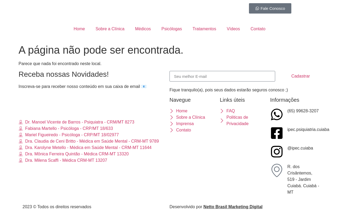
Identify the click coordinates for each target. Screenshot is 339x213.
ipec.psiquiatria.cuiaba (308, 129)
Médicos (143, 29)
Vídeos (233, 29)
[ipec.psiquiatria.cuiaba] (276, 133)
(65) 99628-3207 (303, 111)
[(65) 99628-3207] (276, 114)
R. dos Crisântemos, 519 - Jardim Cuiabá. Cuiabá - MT (303, 179)
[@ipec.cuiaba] (276, 151)
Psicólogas (172, 29)
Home (79, 29)
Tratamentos (204, 29)
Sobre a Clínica (110, 29)
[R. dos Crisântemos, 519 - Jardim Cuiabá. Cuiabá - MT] (276, 170)
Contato (258, 29)
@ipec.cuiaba (300, 148)
